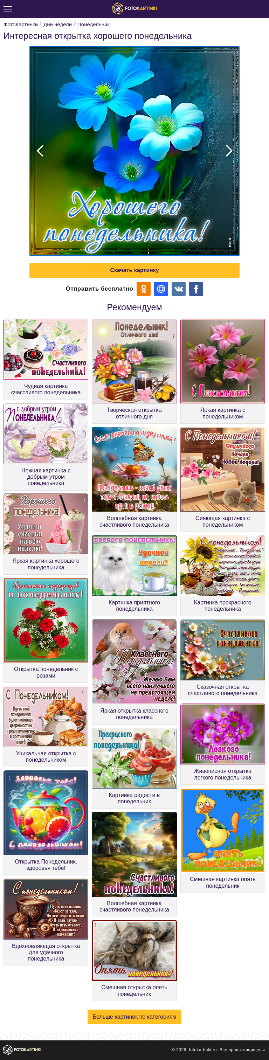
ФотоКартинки (21, 24)
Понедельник (93, 24)
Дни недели (57, 24)
